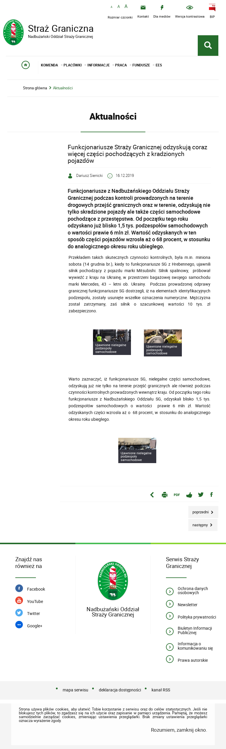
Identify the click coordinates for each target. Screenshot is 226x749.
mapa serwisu (75, 690)
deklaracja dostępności (120, 690)
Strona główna (35, 88)
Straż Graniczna (50, 29)
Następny (198, 523)
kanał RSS (161, 690)
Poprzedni (199, 510)
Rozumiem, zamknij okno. (179, 729)
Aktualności (63, 88)
